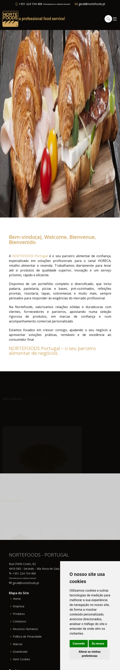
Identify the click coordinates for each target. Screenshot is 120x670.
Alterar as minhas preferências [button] (90, 653)
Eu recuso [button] (98, 643)
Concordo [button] (79, 643)
